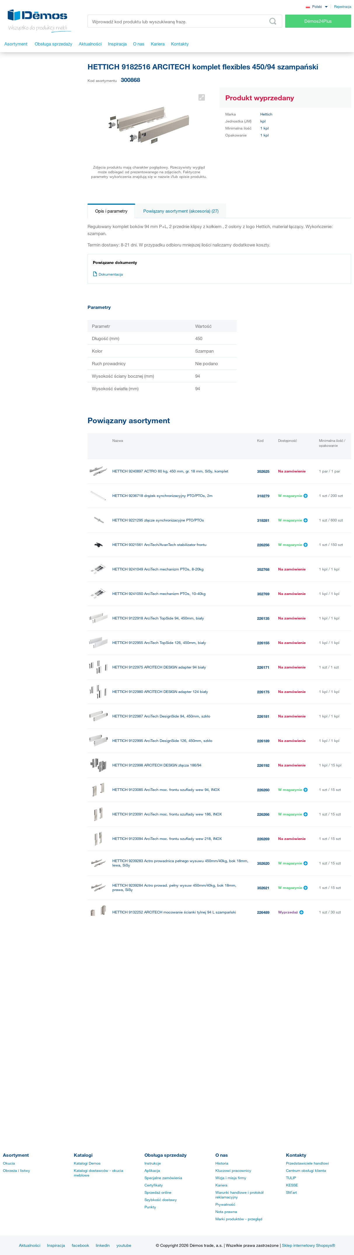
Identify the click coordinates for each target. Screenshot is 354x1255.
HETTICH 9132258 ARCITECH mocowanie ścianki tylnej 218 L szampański (175, 961)
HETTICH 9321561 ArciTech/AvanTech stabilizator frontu (159, 544)
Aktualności (29, 1245)
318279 (263, 495)
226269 (263, 838)
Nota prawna (226, 1211)
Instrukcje (152, 1163)
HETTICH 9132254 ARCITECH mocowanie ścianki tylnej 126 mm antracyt (174, 1059)
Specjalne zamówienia (163, 1177)
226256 (263, 544)
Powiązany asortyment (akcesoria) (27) (181, 210)
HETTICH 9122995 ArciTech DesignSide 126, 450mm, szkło (162, 740)
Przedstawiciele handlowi (307, 1163)
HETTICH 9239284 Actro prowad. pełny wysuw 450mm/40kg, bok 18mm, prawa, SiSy (174, 887)
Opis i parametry (111, 210)
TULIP (291, 1177)
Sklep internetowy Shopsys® (308, 1245)
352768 (263, 569)
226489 (263, 912)
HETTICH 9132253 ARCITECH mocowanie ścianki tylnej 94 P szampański (174, 1034)
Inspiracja (56, 1245)
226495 (263, 961)
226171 (263, 667)
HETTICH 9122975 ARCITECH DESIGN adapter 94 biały (159, 667)
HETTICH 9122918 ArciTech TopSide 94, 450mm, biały (158, 618)
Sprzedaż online (157, 1192)
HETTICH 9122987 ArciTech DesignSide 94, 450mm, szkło (161, 716)
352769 (263, 593)
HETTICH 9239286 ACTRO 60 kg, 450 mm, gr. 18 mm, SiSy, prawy (168, 1108)
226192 (263, 765)
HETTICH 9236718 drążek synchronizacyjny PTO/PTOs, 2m (162, 495)
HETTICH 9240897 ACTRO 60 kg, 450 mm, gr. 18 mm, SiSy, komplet (170, 471)
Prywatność (225, 1204)
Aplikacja (152, 1170)
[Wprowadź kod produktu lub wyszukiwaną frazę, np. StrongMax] (185, 21)
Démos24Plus (318, 21)
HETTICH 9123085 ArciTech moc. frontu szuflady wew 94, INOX (166, 789)
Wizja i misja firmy (230, 1177)
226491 (263, 1059)
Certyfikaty (153, 1185)
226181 (263, 716)
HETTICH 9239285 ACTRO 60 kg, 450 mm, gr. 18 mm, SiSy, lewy (167, 1083)
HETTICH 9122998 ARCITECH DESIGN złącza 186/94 (156, 765)
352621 (263, 887)
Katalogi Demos (87, 1163)
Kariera (221, 1185)
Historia (221, 1163)
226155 (263, 642)
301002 (263, 1010)
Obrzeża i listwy (16, 1170)
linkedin (103, 1245)
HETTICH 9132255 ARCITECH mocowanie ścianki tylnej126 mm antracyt (173, 936)
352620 (263, 863)
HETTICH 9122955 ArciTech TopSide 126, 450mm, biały (159, 642)
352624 (263, 1108)
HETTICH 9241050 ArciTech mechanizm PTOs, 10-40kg (158, 593)
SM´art (291, 1192)
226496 (263, 985)
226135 (263, 618)
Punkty (150, 1207)
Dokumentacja (108, 274)
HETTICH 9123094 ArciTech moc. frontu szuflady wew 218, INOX (167, 838)
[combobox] (317, 6)
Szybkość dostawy (160, 1199)
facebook (80, 1245)
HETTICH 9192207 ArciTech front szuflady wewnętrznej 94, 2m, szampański (176, 1010)
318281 (263, 520)
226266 (263, 814)
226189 (263, 740)
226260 (263, 789)
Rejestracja (342, 6)
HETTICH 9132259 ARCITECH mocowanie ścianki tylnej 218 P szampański (175, 985)
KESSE (292, 1185)
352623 (263, 1083)
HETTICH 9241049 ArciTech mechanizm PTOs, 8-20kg (157, 569)
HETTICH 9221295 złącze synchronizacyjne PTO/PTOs (158, 520)
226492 (263, 936)
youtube (123, 1245)
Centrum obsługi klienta (306, 1170)
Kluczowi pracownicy (233, 1170)
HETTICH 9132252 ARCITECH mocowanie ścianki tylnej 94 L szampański (174, 912)
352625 (263, 471)
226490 (263, 1034)
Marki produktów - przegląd (238, 1219)
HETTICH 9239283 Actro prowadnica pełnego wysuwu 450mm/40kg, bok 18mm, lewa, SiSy (180, 863)
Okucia (9, 1163)
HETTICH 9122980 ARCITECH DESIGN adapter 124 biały (160, 691)
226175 (263, 691)
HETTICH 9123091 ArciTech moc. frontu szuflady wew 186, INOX (167, 814)
